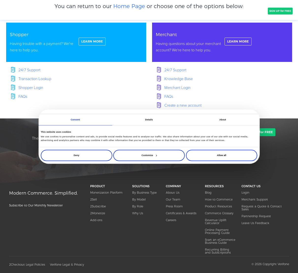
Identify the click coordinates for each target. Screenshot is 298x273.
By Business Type (144, 192)
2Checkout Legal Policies (27, 264)
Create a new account (182, 105)
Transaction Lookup (34, 79)
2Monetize (97, 213)
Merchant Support (254, 199)
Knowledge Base (178, 79)
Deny (76, 155)
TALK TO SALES (254, 11)
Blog (208, 192)
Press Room (174, 206)
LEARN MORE (93, 42)
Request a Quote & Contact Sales (261, 207)
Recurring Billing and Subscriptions (218, 251)
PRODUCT (52, 11)
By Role (137, 206)
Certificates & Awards (181, 213)
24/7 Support (29, 70)
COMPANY (116, 11)
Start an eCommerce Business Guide (220, 241)
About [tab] (222, 119)
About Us (172, 192)
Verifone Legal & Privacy (67, 264)
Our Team (173, 199)
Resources (223, 11)
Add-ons (96, 220)
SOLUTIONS (75, 11)
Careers (171, 220)
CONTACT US (251, 186)
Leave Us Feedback (255, 223)
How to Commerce (219, 199)
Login (245, 192)
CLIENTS (96, 11)
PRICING (136, 11)
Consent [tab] (75, 119)
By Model (139, 199)
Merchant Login (177, 88)
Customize (149, 155)
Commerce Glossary (219, 213)
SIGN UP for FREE (280, 11)
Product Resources (218, 206)
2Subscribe (98, 206)
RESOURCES (214, 186)
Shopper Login (30, 88)
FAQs (22, 97)
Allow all (221, 155)
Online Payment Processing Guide (217, 231)
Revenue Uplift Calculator (216, 221)
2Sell (93, 199)
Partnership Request (256, 216)
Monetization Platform (106, 192)
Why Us (137, 213)
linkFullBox (76, 42)
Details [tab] (149, 119)
